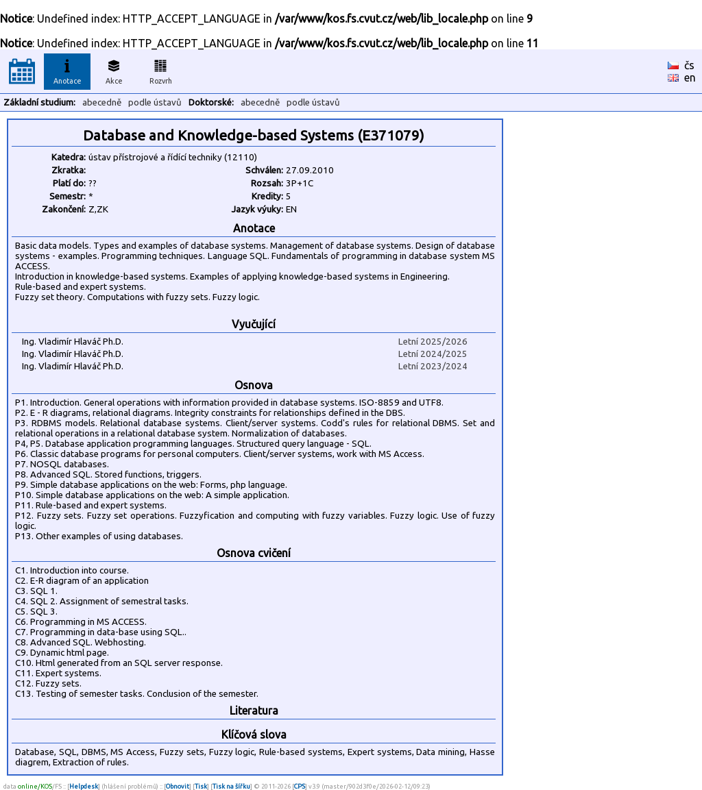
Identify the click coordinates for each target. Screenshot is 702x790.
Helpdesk (83, 786)
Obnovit (177, 786)
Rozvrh (160, 70)
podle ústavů (155, 102)
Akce (114, 70)
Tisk (201, 786)
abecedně (101, 102)
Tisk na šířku (231, 786)
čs (689, 65)
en (690, 77)
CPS (299, 786)
